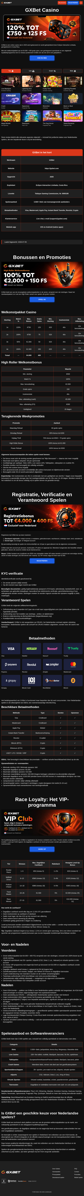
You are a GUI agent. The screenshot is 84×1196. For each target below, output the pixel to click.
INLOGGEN (62, 2)
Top (11, 71)
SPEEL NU (42, 299)
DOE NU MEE (42, 58)
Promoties (77, 1174)
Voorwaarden (56, 1171)
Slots (73, 71)
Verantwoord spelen (58, 1177)
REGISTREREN (73, 2)
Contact (76, 1171)
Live (31, 71)
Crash (52, 71)
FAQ (75, 1168)
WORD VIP (42, 849)
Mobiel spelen (78, 1177)
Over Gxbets (56, 1168)
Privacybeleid (56, 1174)
